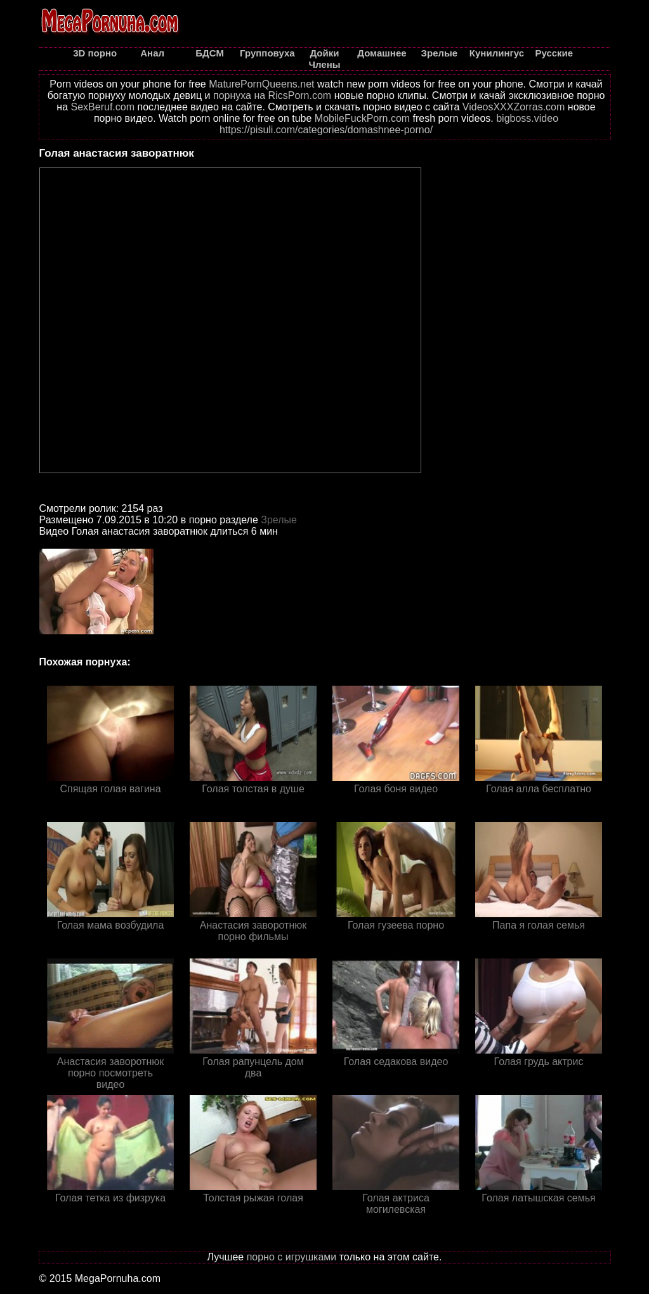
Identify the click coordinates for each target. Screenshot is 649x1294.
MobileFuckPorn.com (362, 118)
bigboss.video (527, 118)
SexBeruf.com (102, 106)
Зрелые (279, 519)
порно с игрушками (292, 1257)
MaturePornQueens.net (261, 84)
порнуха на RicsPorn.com (272, 95)
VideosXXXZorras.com (513, 106)
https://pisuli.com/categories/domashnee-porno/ (326, 129)
